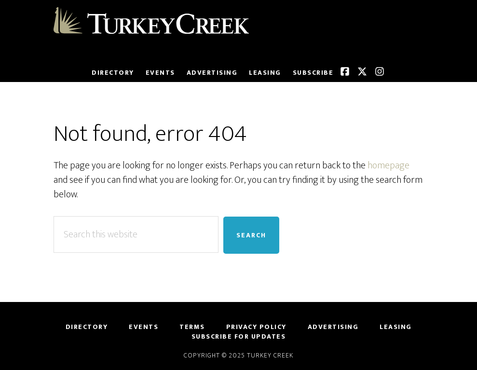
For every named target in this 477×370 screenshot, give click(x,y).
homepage (388, 165)
